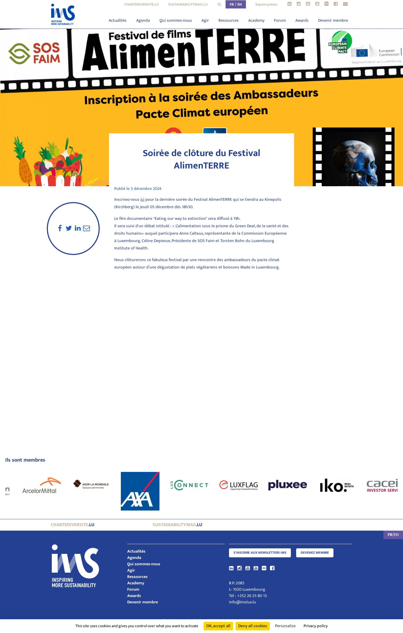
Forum (280, 20)
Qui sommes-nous (175, 20)
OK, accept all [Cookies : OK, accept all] (218, 626)
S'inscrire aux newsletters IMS (259, 552)
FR (232, 4)
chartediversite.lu (141, 4)
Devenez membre (315, 552)
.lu (72, 525)
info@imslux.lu (242, 602)
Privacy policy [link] (316, 626)
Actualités (118, 20)
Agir (205, 20)
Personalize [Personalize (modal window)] (285, 626)
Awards (302, 20)
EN (239, 4)
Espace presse (266, 4)
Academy (256, 20)
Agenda (143, 20)
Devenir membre (333, 20)
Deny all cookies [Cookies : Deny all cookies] (252, 626)
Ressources (228, 20)
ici (142, 199)
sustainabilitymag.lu (188, 4)
